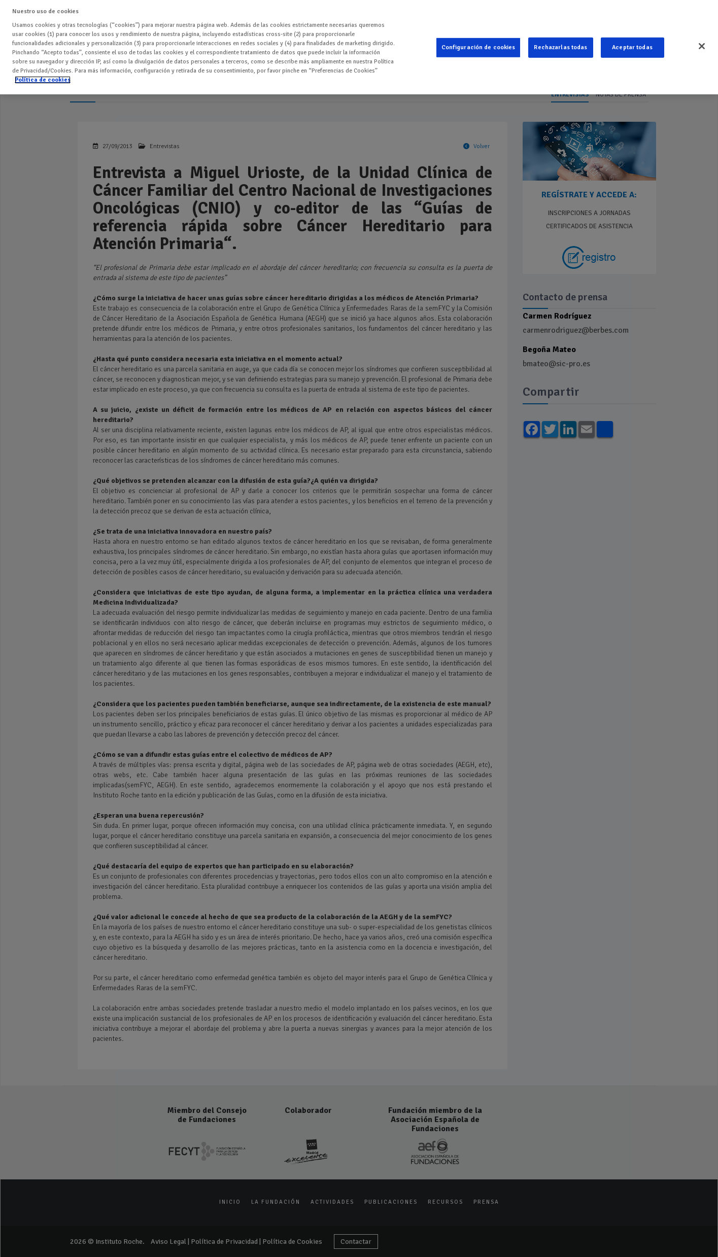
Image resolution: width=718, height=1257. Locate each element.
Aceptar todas (632, 39)
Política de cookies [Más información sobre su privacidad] (43, 71)
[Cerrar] (702, 37)
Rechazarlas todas (560, 39)
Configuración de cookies (478, 39)
